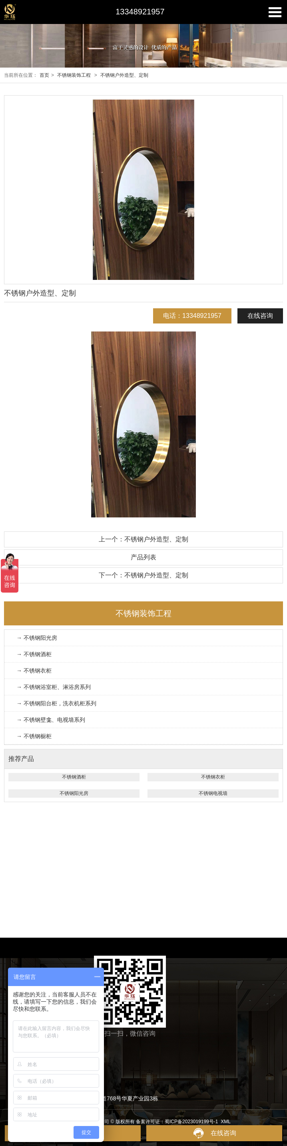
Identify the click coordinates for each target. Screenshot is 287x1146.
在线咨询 (260, 315)
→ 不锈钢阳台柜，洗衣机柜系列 (56, 703)
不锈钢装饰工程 (74, 75)
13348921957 (140, 11)
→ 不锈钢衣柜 (34, 670)
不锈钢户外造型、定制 (124, 75)
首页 (44, 75)
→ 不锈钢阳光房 (36, 638)
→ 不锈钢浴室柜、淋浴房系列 (53, 687)
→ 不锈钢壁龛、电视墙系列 (50, 720)
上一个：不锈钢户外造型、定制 (143, 539)
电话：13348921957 (192, 315)
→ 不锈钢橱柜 (34, 736)
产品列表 (143, 557)
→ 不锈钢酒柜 (34, 654)
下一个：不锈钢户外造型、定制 (143, 575)
